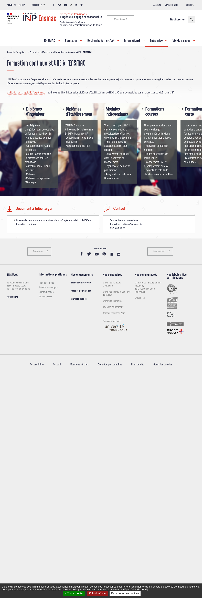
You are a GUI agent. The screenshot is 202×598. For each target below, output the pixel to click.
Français (188, 4)
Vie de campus (181, 40)
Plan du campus (46, 282)
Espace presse (45, 296)
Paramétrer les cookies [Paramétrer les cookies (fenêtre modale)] (125, 593)
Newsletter (159, 251)
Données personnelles (110, 364)
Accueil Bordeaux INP (16, 4)
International (132, 40)
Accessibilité (37, 364)
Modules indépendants (116, 111)
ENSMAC (49, 40)
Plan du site (137, 364)
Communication (46, 291)
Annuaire (157, 4)
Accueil (10, 52)
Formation (71, 40)
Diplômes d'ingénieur (35, 111)
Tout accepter (73, 593)
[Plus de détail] (139, 589)
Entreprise (156, 40)
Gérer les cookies (162, 364)
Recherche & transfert (100, 40)
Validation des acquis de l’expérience (26, 92)
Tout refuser (97, 593)
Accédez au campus (48, 287)
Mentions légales (79, 364)
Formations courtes (154, 111)
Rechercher (177, 19)
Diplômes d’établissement (79, 111)
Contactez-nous (171, 4)
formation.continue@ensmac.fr (126, 224)
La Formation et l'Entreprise (39, 52)
